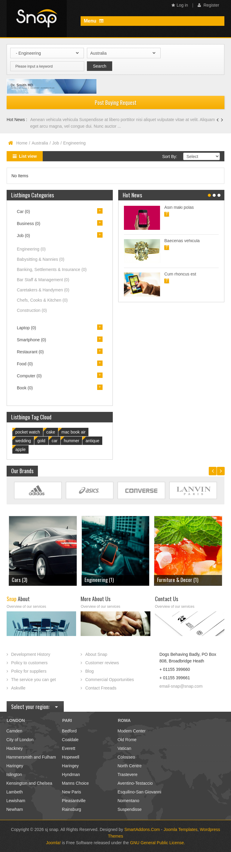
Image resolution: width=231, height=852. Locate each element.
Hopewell (70, 757)
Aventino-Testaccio (135, 783)
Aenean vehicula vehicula (54, 119)
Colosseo (126, 757)
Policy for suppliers (29, 671)
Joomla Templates (181, 829)
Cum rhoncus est (180, 274)
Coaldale (70, 739)
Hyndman (71, 774)
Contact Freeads (100, 688)
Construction (32, 310)
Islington (14, 774)
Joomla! (53, 842)
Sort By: (169, 156)
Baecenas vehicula (182, 240)
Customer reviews (102, 662)
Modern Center (132, 731)
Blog (89, 671)
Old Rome (127, 739)
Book (25, 387)
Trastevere (127, 774)
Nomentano (128, 800)
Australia (40, 143)
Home (21, 143)
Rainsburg (71, 809)
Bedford (69, 731)
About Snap (96, 654)
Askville (18, 688)
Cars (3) (19, 579)
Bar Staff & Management (43, 279)
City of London (19, 739)
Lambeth (14, 792)
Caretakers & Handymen (43, 290)
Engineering (31, 249)
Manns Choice (75, 783)
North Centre (130, 765)
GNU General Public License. (157, 842)
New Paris (71, 792)
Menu (93, 20)
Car (23, 211)
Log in (179, 5)
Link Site (38, 490)
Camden (14, 731)
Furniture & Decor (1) (177, 579)
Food (25, 363)
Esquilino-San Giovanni (140, 792)
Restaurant (30, 351)
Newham (14, 809)
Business (28, 223)
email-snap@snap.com (180, 686)
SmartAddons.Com (142, 829)
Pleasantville (74, 800)
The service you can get (33, 679)
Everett (68, 748)
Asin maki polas (179, 207)
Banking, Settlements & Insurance (52, 269)
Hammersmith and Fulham (31, 757)
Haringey (14, 765)
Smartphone (31, 339)
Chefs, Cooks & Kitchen (42, 300)
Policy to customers (29, 662)
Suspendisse (130, 809)
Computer (29, 375)
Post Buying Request (116, 102)
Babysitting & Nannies (40, 259)
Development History (30, 654)
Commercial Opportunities (109, 679)
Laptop (26, 327)
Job (55, 143)
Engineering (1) (99, 579)
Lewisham (15, 800)
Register (208, 5)
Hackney (14, 748)
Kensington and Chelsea (29, 783)
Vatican (124, 748)
